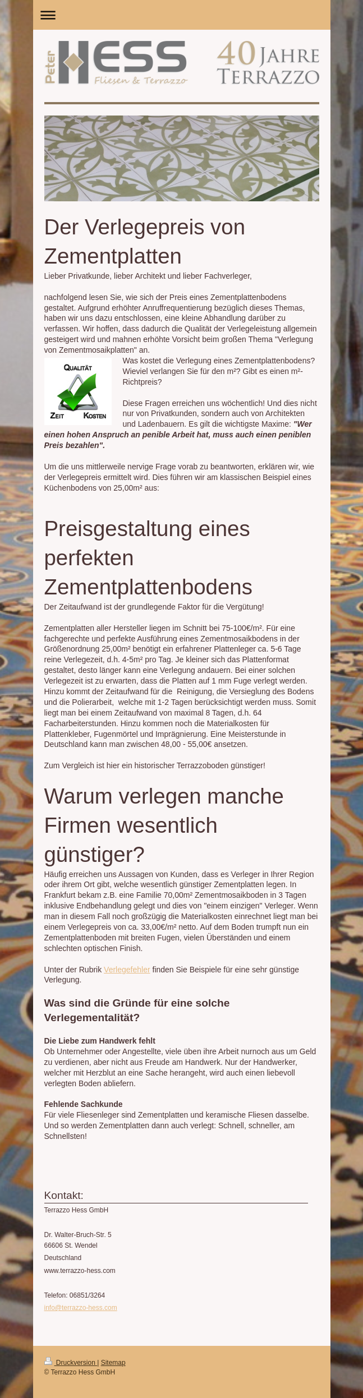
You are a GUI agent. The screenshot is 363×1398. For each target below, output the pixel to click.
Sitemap (113, 1363)
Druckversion (71, 1363)
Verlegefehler (127, 969)
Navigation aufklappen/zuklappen (182, 15)
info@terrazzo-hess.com (80, 1308)
